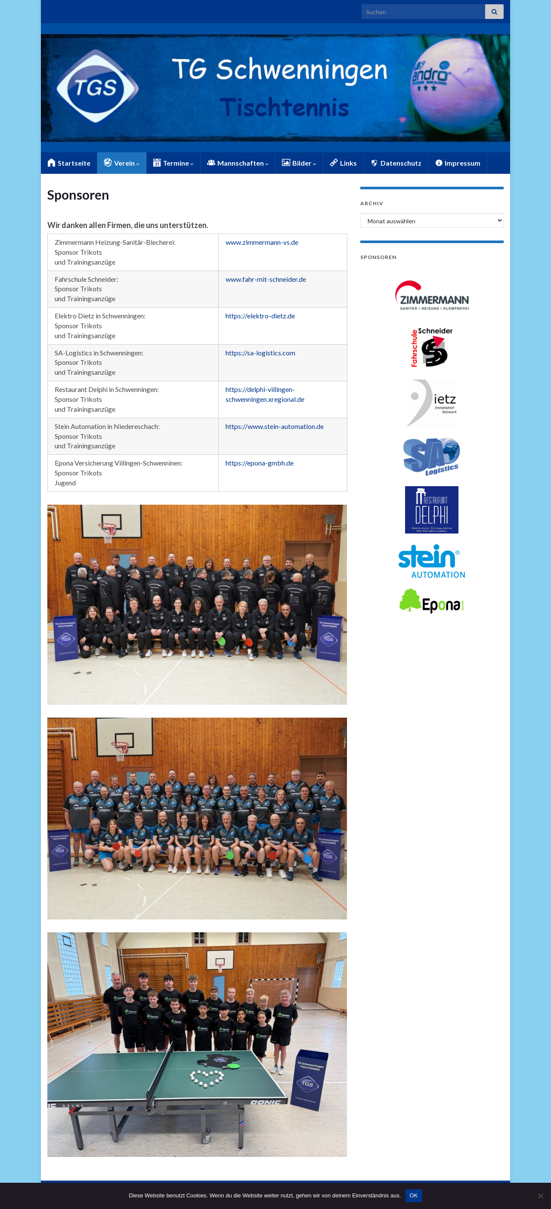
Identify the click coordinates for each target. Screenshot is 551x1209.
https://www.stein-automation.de (275, 426)
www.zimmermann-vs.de (262, 242)
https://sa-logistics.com (260, 353)
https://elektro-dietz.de (260, 316)
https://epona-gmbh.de (260, 463)
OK (414, 1195)
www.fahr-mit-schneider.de (266, 279)
